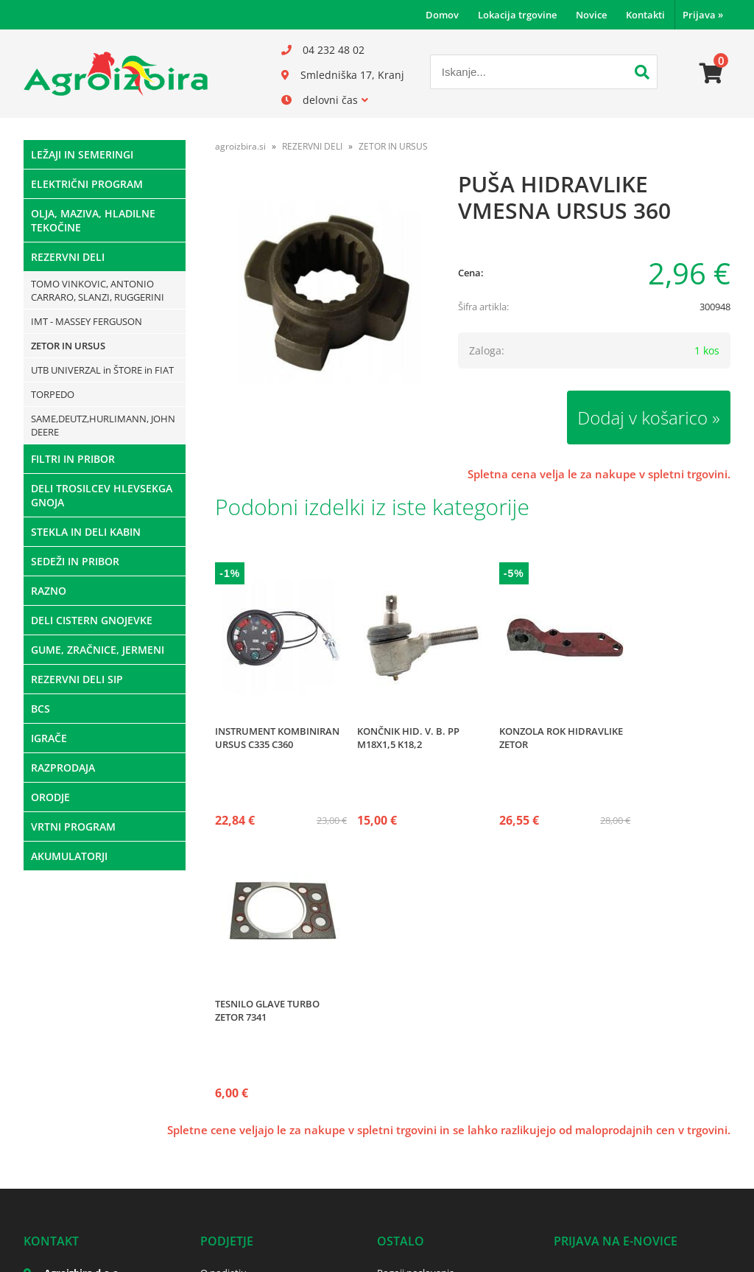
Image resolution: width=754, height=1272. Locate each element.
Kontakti (645, 14)
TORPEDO (52, 394)
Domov (442, 14)
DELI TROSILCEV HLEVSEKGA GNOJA (101, 495)
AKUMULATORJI (69, 856)
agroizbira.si (240, 146)
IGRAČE (49, 738)
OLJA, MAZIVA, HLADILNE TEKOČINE (93, 220)
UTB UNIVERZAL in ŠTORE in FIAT (102, 370)
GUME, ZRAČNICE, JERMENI (97, 650)
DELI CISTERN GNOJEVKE (91, 620)
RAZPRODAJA (63, 768)
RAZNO (48, 591)
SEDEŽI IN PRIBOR (75, 561)
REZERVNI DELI (68, 257)
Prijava (703, 14)
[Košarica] (711, 73)
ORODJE (50, 797)
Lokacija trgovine (517, 14)
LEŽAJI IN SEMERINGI (82, 154)
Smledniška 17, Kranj (352, 75)
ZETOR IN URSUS (68, 345)
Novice (591, 14)
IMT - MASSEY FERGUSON (86, 321)
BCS (40, 709)
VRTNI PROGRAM (73, 827)
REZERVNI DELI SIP (77, 679)
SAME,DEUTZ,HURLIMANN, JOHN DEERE (103, 425)
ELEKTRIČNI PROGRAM (87, 184)
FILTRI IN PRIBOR (73, 459)
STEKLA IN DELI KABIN (86, 532)
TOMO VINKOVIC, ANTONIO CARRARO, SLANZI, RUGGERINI (97, 290)
